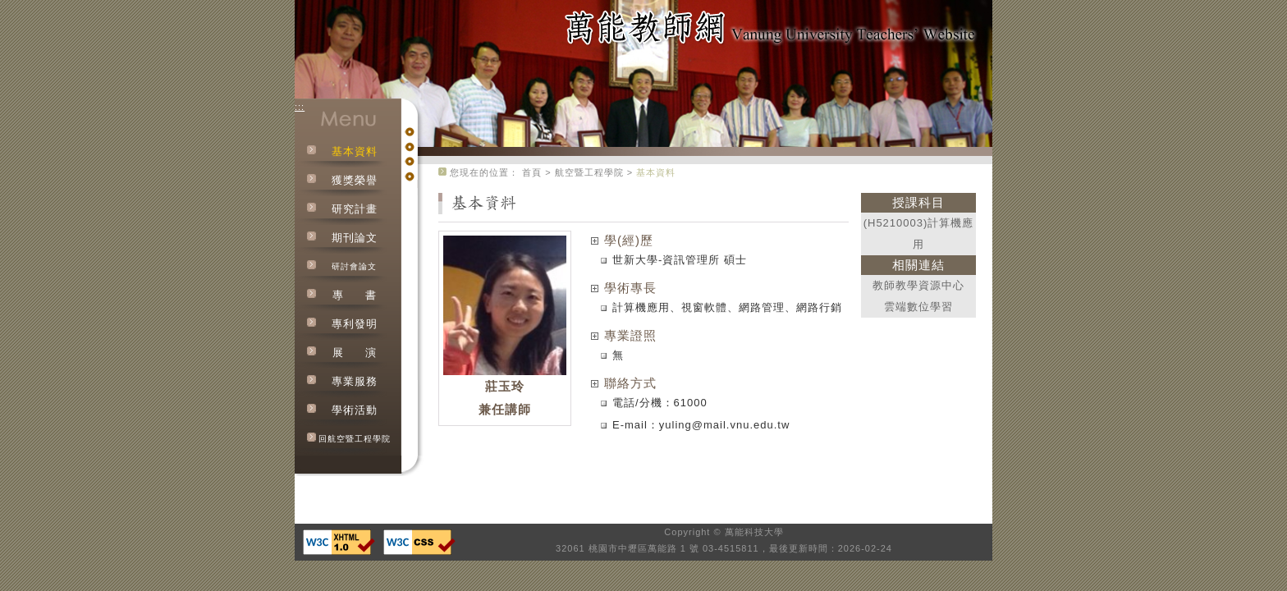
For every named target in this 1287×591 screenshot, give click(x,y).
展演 (354, 352)
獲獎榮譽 (355, 180)
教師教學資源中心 (918, 285)
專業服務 (355, 381)
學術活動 (355, 410)
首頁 (532, 172)
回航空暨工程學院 (354, 438)
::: (300, 107)
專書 (354, 295)
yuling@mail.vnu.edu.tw (724, 425)
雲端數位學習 (918, 306)
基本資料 (355, 151)
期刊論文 (355, 237)
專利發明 (355, 324)
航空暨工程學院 (589, 172)
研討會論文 (354, 266)
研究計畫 (355, 209)
